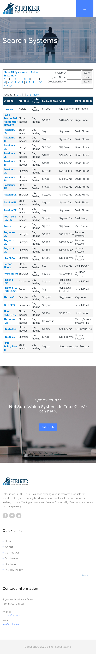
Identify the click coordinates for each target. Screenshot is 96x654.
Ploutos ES (10, 329)
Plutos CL (9, 337)
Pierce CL (9, 297)
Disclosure (11, 564)
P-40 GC (8, 108)
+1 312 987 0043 (12, 615)
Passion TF (10, 210)
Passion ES (10, 202)
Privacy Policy (13, 569)
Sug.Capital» (50, 100)
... (14, 86)
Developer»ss (83, 100)
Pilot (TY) (9, 305)
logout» (85, 575)
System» (9, 100)
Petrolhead (11, 273)
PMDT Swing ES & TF (10, 346)
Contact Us (11, 552)
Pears (7, 226)
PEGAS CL (9, 257)
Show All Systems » (15, 72)
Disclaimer (10, 558)
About (8, 547)
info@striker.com (12, 624)
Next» (36, 94)
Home (8, 541)
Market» (24, 100)
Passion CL (10, 194)
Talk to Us (48, 427)
